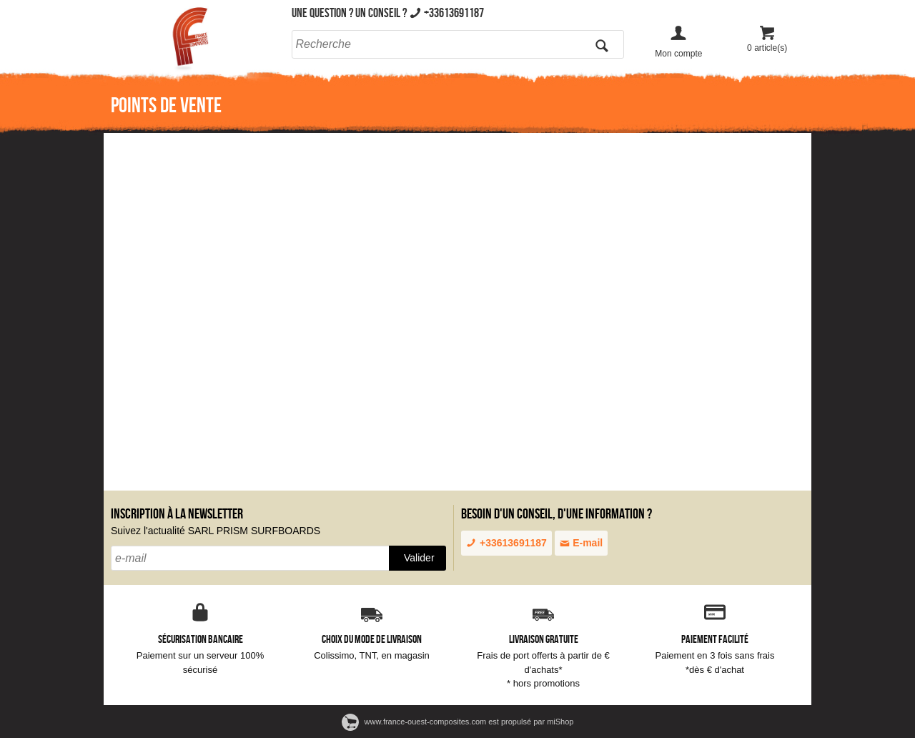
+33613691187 (506, 542)
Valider (419, 558)
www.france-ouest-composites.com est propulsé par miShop (458, 721)
